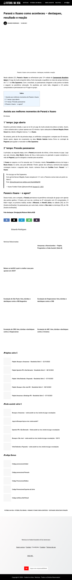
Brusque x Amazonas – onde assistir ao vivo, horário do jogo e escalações (33, 412)
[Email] (37, 220)
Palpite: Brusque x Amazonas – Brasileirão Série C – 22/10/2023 (31, 361)
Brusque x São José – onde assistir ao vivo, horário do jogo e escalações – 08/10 (36, 437)
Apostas (67, 2)
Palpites (59, 3)
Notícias (25, 2)
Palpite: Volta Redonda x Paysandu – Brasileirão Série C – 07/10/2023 (32, 378)
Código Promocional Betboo (20, 480)
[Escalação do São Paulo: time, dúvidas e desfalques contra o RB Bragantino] (19, 284)
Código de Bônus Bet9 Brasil (20, 497)
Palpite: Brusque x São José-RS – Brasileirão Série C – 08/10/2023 (31, 386)
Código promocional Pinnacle (20, 471)
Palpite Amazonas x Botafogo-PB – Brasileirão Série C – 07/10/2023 (32, 395)
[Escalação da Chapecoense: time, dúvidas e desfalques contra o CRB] (52, 284)
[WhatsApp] (29, 220)
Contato (28, 546)
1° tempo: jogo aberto (12, 99)
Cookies (42, 546)
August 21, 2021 (38, 187)
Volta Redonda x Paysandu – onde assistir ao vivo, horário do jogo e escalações (35, 446)
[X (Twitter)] (14, 220)
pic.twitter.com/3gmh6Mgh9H (30, 182)
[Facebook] (7, 220)
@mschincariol (15, 182)
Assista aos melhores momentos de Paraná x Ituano (22, 97)
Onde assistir (49, 2)
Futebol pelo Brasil (21, 509)
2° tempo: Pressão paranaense (15, 102)
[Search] (67, 2)
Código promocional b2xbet (20, 463)
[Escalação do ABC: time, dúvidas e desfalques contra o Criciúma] (52, 315)
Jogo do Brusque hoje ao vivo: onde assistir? (25, 420)
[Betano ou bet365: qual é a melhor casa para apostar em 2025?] (19, 254)
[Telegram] (22, 220)
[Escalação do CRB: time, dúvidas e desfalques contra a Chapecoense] (19, 315)
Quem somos (20, 546)
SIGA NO (30, 555)
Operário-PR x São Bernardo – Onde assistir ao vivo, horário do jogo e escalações (36, 429)
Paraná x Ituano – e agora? (14, 104)
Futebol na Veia (9, 509)
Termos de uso (51, 546)
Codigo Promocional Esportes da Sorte (23, 488)
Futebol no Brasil (37, 3)
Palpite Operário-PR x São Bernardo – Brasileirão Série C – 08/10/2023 (33, 369)
